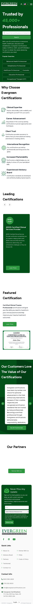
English (15, 602)
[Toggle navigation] (31, 4)
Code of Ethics (23, 559)
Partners (6, 559)
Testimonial (6, 563)
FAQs (20, 555)
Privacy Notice (8, 519)
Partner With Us (24, 550)
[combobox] (16, 602)
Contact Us (7, 567)
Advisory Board (8, 555)
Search (16, 37)
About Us (6, 550)
